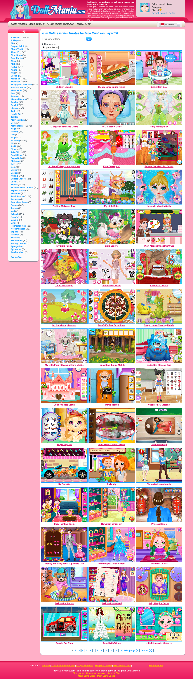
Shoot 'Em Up (17, 49)
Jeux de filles (113, 673)
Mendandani (17, 126)
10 (105, 650)
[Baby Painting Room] (64, 504)
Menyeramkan (18, 120)
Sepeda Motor (18, 190)
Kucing (14, 176)
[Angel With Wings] (111, 624)
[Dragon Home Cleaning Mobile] (159, 306)
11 (110, 650)
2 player (15, 40)
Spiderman (16, 249)
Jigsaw (14, 108)
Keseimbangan (18, 228)
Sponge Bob (17, 246)
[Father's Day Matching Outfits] (159, 147)
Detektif (14, 105)
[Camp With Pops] (159, 425)
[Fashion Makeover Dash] (64, 187)
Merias (14, 184)
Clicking (15, 75)
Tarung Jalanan (18, 243)
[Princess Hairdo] (159, 504)
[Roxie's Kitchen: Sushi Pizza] (111, 306)
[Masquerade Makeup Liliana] (64, 107)
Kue (13, 73)
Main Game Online (106, 676)
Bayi (13, 164)
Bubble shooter (18, 178)
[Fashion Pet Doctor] (64, 584)
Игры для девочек (96, 673)
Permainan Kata (18, 226)
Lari (13, 134)
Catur (13, 223)
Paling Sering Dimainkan (60, 24)
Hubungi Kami (156, 665)
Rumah (14, 96)
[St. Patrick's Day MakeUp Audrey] (64, 147)
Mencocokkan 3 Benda (22, 187)
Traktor (14, 117)
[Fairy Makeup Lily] (159, 107)
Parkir (14, 146)
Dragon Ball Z (17, 46)
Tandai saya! (84, 24)
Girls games (78, 673)
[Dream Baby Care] (159, 67)
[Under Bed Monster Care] (159, 345)
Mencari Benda (18, 99)
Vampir (14, 220)
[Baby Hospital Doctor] (159, 584)
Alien (13, 61)
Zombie (14, 102)
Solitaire (15, 237)
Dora (13, 123)
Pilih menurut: (49, 44)
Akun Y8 (15, 52)
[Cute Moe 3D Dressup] (159, 385)
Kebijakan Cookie (103, 665)
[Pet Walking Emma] (111, 266)
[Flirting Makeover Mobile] (159, 465)
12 (115, 650)
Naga (13, 128)
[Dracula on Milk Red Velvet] (111, 425)
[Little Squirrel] (111, 226)
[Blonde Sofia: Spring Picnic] (111, 67)
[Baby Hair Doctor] (159, 544)
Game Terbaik (36, 24)
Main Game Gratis (86, 676)
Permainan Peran (19, 202)
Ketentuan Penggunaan (63, 665)
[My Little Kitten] (111, 187)
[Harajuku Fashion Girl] (111, 504)
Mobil (14, 64)
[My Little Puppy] (64, 226)
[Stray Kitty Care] (64, 425)
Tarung (14, 208)
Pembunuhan (17, 252)
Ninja (13, 137)
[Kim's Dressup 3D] (111, 147)
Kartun (14, 67)
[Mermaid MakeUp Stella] (159, 187)
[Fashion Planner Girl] (111, 584)
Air (12, 143)
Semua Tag (16, 257)
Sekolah (15, 214)
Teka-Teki (15, 152)
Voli (13, 211)
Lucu (13, 181)
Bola (13, 93)
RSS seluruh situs (122, 665)
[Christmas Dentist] (159, 266)
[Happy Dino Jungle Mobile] (111, 345)
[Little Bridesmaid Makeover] (159, 624)
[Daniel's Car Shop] (64, 624)
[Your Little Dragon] (64, 266)
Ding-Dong (16, 55)
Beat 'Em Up (17, 58)
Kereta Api (16, 114)
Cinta (13, 149)
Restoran (15, 199)
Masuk (164, 13)
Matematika (16, 90)
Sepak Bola (16, 158)
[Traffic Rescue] (111, 385)
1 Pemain (15, 37)
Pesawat (15, 217)
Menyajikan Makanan (21, 84)
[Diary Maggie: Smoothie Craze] (159, 226)
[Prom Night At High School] (111, 544)
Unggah (46, 665)
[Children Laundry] (64, 67)
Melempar (16, 161)
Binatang (15, 140)
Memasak (15, 81)
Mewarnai (15, 193)
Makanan (15, 78)
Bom (13, 167)
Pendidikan (16, 155)
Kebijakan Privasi (84, 665)
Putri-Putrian (17, 196)
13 (120, 650)
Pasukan (15, 234)
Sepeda (14, 231)
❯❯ (146, 650)
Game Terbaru (19, 24)
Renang (14, 131)
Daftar (172, 13)
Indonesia (167, 24)
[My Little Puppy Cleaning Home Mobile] (64, 345)
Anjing (14, 70)
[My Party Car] (64, 465)
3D (12, 43)
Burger (14, 170)
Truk (13, 111)
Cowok (14, 205)
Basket (14, 173)
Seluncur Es (16, 240)
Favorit (155, 13)
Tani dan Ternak (18, 87)
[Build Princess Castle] (64, 385)
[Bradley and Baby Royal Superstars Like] (64, 544)
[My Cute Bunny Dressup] (64, 306)
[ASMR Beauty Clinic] (111, 107)
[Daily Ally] (111, 465)
